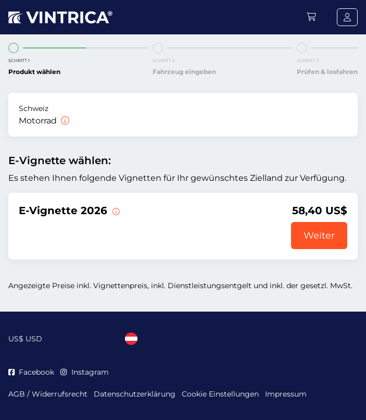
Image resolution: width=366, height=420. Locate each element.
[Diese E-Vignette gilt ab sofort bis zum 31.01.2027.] (115, 210)
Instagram (84, 372)
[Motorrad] (64, 121)
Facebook (31, 372)
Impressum (286, 394)
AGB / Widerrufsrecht (47, 394)
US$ (25, 338)
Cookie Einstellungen (220, 394)
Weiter (319, 235)
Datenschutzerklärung (134, 394)
